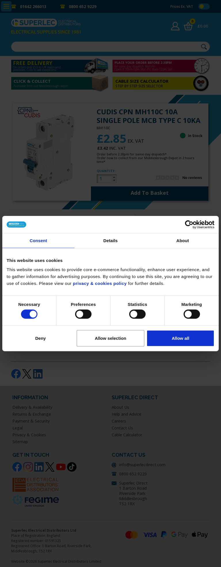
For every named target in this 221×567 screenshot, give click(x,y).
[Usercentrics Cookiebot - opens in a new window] (189, 224)
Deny (40, 337)
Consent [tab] (38, 240)
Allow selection (110, 337)
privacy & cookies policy (100, 283)
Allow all (180, 337)
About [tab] (182, 240)
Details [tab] (110, 240)
